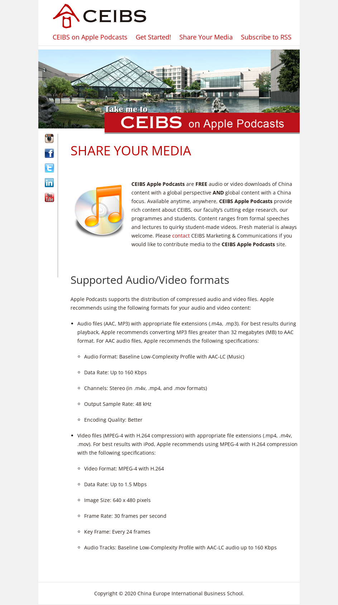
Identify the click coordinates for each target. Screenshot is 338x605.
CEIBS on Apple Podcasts (90, 37)
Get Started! (153, 37)
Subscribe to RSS (266, 37)
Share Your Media (206, 37)
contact (181, 235)
